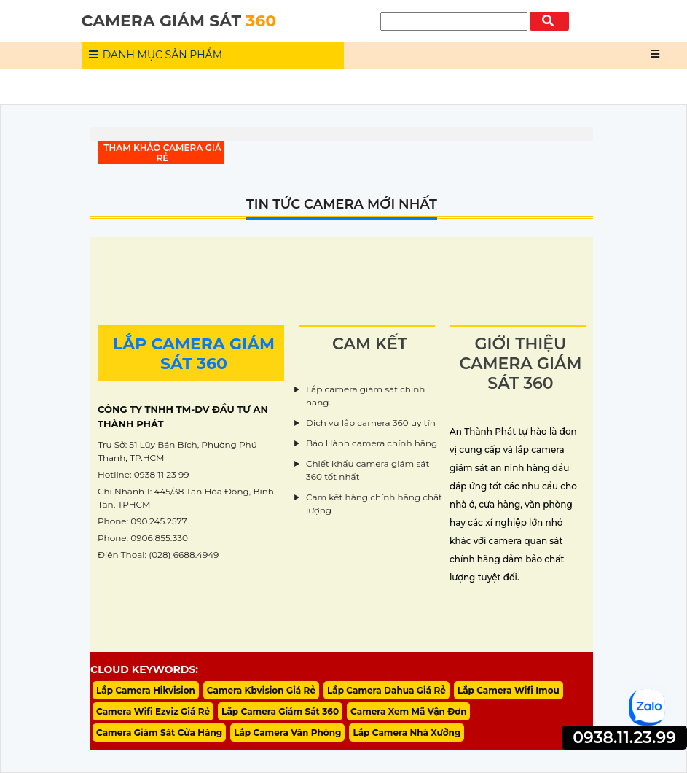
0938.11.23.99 (624, 737)
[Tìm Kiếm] (453, 21)
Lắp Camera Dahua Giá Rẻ (386, 690)
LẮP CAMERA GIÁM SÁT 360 (194, 353)
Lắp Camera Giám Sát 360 (280, 711)
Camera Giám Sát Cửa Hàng (159, 732)
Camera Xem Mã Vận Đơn (408, 711)
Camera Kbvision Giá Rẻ (261, 690)
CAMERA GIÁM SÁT (179, 21)
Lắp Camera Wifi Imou (509, 690)
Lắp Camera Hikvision (145, 690)
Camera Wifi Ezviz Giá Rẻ (153, 711)
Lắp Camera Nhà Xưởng (406, 732)
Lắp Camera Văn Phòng (287, 732)
